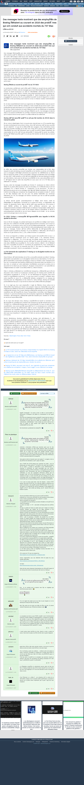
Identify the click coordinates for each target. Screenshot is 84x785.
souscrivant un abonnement (37, 387)
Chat (30, 1)
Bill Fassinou (22, 38)
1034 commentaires (32, 38)
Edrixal (11, 417)
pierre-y (10, 650)
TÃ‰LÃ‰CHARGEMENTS (37, 5)
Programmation (58, 3)
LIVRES (27, 5)
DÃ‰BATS (52, 5)
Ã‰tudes (52, 1)
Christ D (11, 514)
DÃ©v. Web (47, 3)
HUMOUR (66, 5)
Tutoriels (15, 1)
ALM (32, 3)
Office (69, 3)
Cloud (25, 3)
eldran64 (11, 619)
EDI (52, 3)
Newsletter (38, 1)
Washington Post (14, 342)
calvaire (10, 665)
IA (28, 3)
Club (63, 1)
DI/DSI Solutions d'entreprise (15, 3)
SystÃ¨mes (80, 3)
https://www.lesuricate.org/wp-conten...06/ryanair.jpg (31, 583)
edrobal (10, 634)
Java (42, 3)
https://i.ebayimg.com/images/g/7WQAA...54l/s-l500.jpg (32, 579)
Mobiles (74, 3)
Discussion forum (70, 41)
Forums (7, 1)
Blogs (25, 1)
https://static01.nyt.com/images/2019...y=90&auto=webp (32, 573)
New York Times (26, 342)
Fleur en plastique (11, 452)
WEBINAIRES (21, 5)
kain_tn (11, 696)
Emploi (45, 1)
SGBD (65, 3)
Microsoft (37, 3)
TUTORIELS (11, 5)
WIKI (57, 5)
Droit (58, 1)
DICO (61, 5)
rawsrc (11, 594)
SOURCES (46, 5)
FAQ (21, 1)
